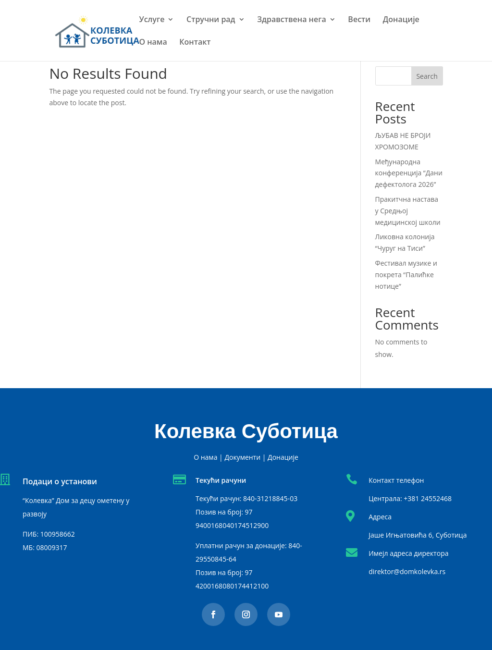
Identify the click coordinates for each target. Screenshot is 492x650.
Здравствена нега (291, 20)
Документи (242, 457)
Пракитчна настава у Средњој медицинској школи (408, 211)
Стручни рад (210, 20)
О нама (153, 42)
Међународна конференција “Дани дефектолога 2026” (409, 173)
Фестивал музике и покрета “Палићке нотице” (406, 274)
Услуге (151, 20)
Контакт (194, 42)
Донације (401, 20)
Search (426, 76)
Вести (359, 20)
